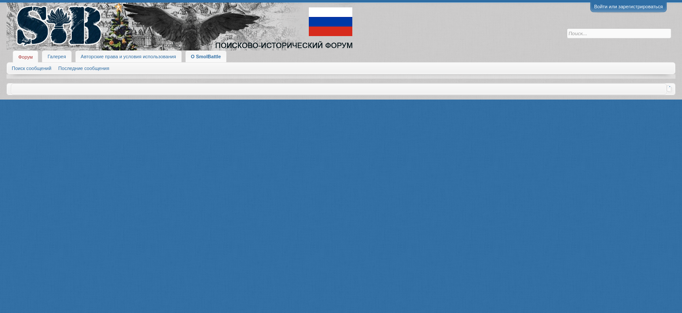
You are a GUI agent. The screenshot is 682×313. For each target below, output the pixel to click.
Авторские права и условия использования (128, 56)
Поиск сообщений (31, 68)
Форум (25, 57)
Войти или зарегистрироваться (628, 6)
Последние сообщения (83, 68)
